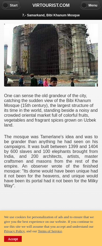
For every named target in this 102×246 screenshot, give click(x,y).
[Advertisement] (51, 199)
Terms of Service (50, 231)
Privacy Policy (14, 231)
